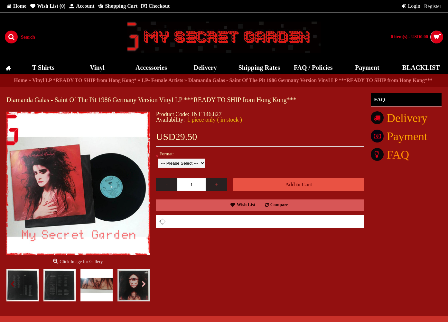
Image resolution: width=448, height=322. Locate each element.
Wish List (246, 204)
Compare (279, 204)
